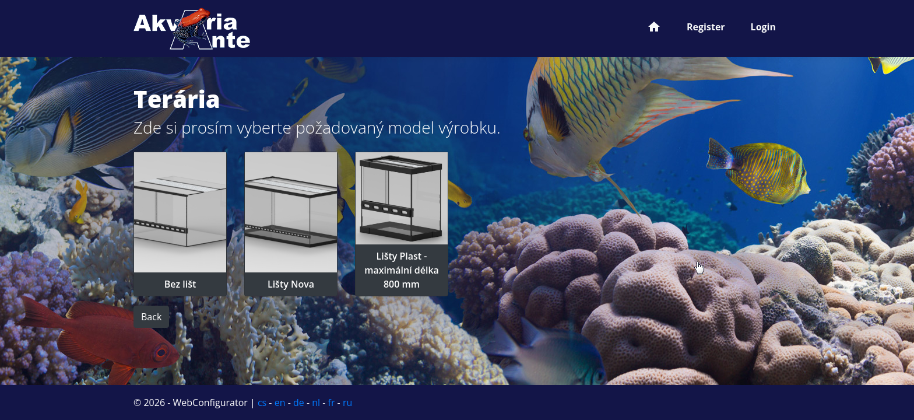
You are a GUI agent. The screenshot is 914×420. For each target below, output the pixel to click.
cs (262, 402)
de (298, 402)
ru (347, 402)
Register (706, 26)
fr (331, 402)
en (280, 402)
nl (316, 402)
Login (763, 26)
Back (151, 316)
